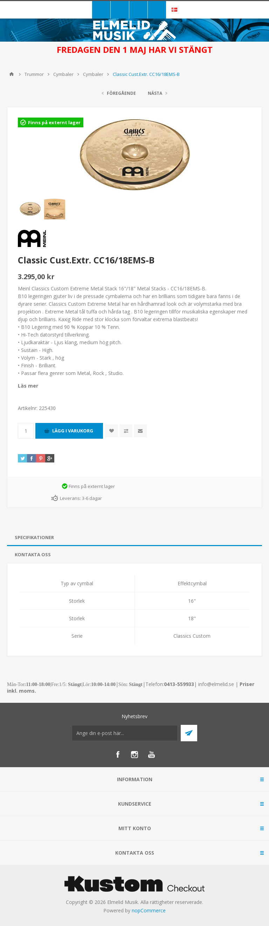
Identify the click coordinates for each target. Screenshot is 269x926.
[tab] (134, 537)
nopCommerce (149, 910)
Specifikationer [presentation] (34, 537)
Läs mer (28, 385)
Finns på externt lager (54, 122)
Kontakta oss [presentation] (33, 554)
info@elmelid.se (216, 684)
